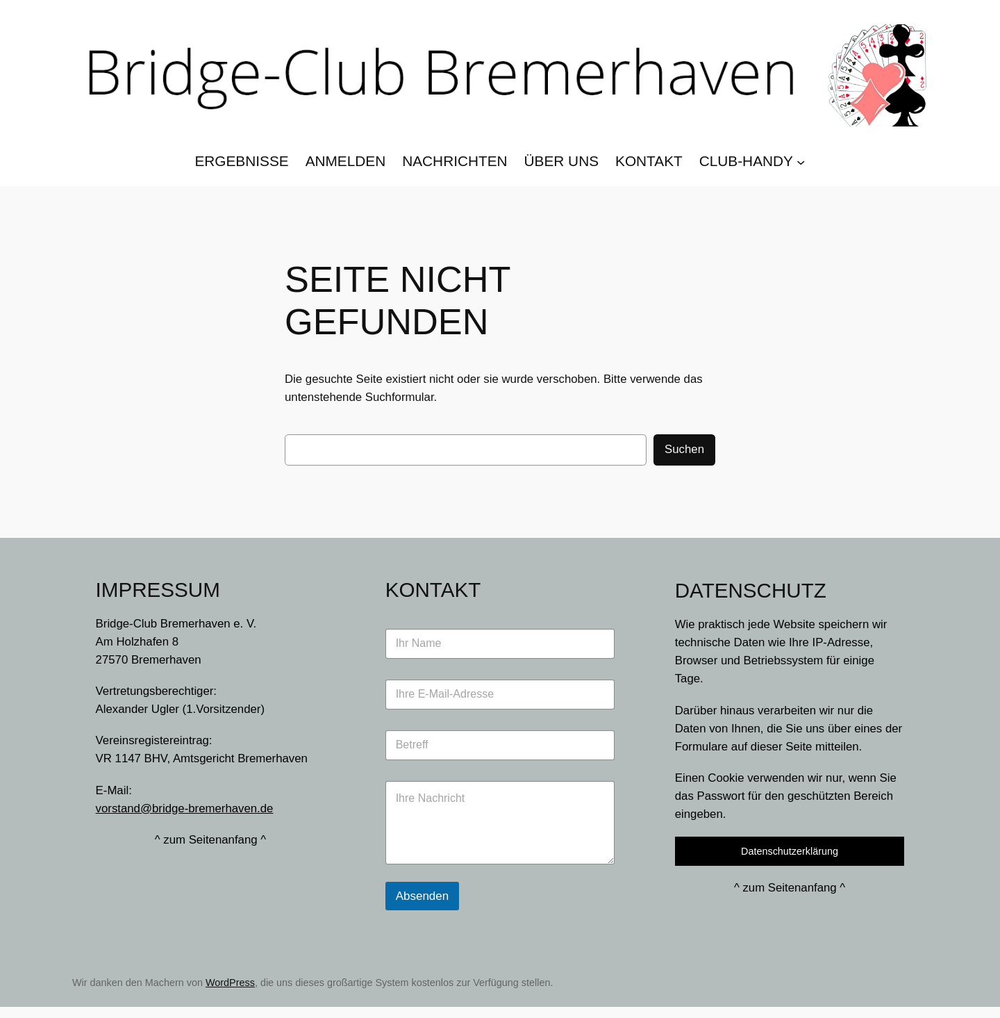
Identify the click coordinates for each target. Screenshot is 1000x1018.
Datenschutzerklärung (789, 851)
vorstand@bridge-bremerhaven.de (185, 808)
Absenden (422, 896)
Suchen (684, 449)
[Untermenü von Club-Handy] (801, 161)
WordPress (230, 982)
